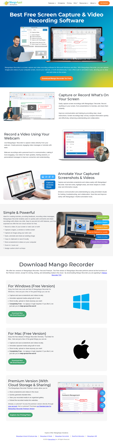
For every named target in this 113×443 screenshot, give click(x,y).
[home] (12, 3)
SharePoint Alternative (78, 436)
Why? (75, 3)
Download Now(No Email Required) (17, 361)
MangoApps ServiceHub (62, 436)
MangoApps (51, 439)
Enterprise (61, 3)
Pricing (69, 3)
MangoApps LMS (92, 436)
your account (12, 406)
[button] (52, 3)
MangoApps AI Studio (46, 436)
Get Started (104, 3)
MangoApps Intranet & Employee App (26, 436)
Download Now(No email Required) (17, 314)
